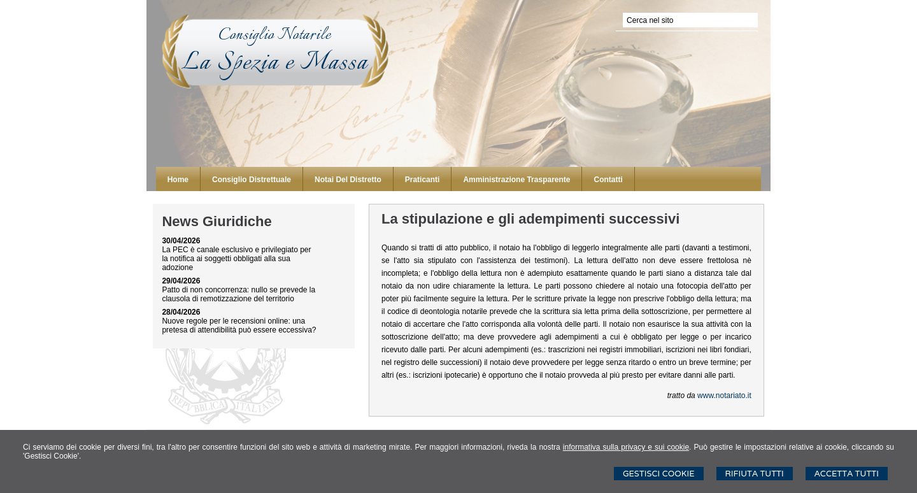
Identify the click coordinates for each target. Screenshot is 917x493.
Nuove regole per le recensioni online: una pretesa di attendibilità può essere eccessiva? (239, 325)
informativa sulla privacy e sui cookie (626, 447)
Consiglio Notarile (274, 35)
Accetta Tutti (846, 473)
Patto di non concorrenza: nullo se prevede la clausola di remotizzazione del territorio (238, 294)
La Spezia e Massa (274, 63)
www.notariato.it (724, 395)
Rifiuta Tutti (754, 473)
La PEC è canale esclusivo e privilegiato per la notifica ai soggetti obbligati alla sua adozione (236, 258)
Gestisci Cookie (659, 473)
